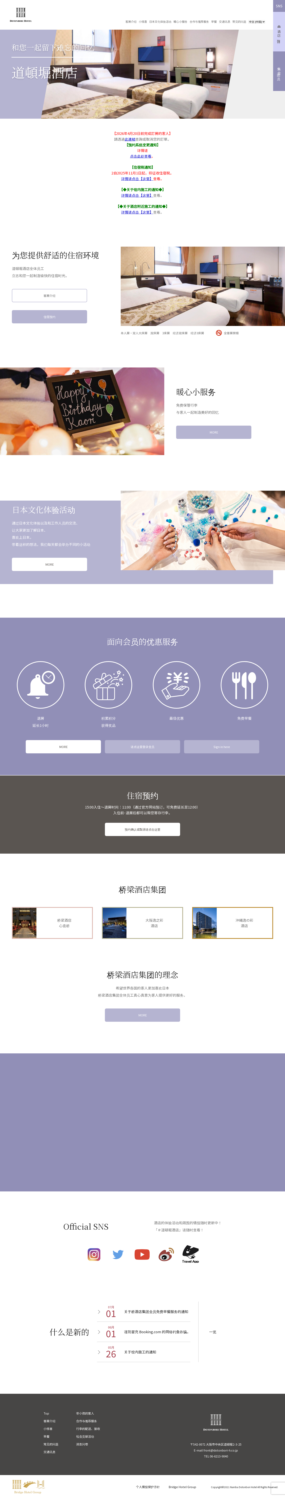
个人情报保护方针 (148, 1487)
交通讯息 (224, 22)
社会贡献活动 (85, 1436)
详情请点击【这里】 (137, 178)
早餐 (214, 22)
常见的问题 (239, 22)
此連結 (130, 139)
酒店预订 (279, 32)
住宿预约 (49, 317)
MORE (214, 432)
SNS (279, 5)
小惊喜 (143, 22)
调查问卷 (82, 1444)
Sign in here (221, 747)
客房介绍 (131, 22)
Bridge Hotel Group (182, 1487)
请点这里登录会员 (142, 747)
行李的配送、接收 (88, 1429)
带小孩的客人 (85, 1413)
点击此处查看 (140, 156)
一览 (212, 1331)
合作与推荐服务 (199, 22)
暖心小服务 (180, 22)
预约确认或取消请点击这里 (142, 829)
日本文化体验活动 (160, 22)
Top (46, 1413)
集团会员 (279, 71)
